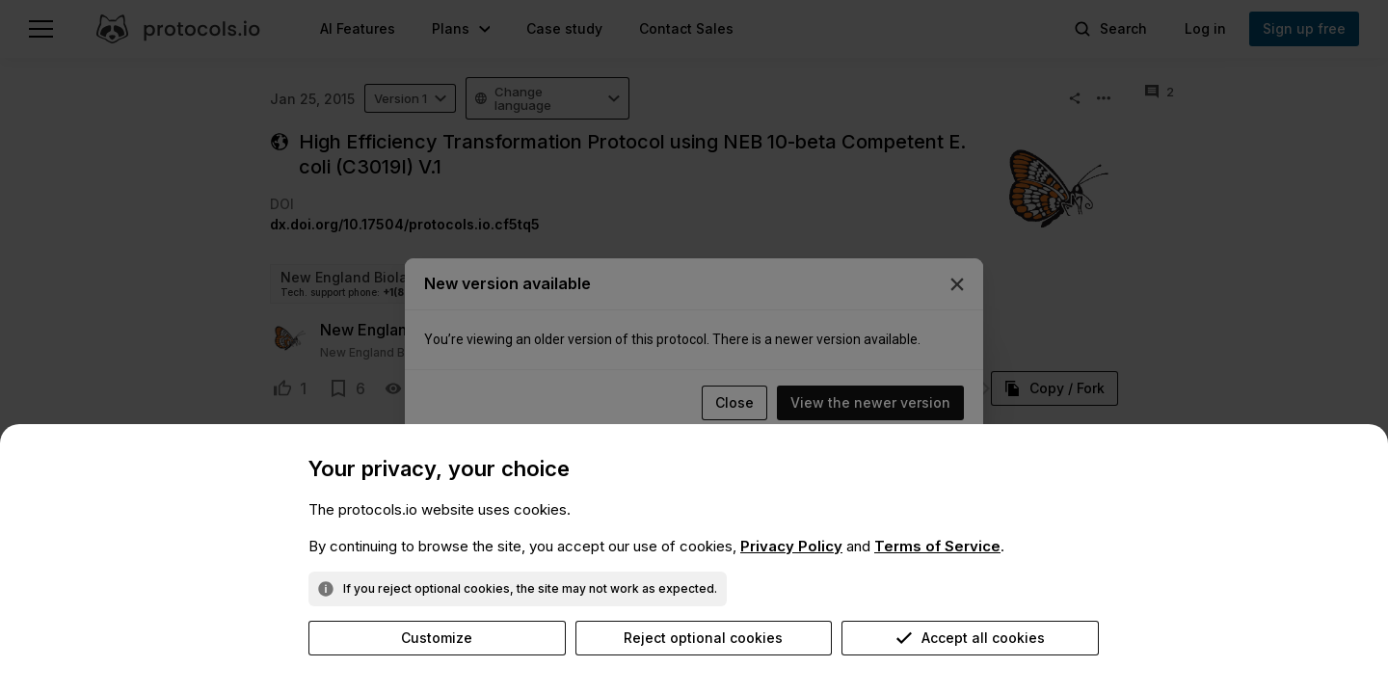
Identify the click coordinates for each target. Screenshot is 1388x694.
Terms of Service (937, 546)
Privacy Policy (791, 546)
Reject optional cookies (703, 637)
